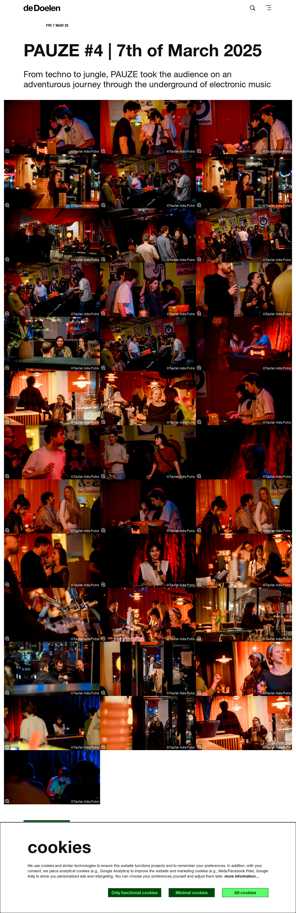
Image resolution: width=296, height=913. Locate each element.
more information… (242, 876)
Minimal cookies (191, 892)
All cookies (245, 892)
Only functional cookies (134, 892)
